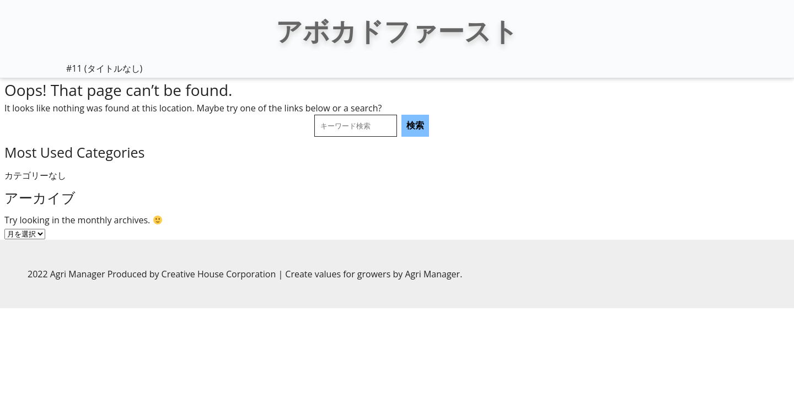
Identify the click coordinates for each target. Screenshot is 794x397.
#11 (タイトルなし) (104, 68)
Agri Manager (432, 274)
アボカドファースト (397, 31)
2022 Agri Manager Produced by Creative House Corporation (153, 274)
